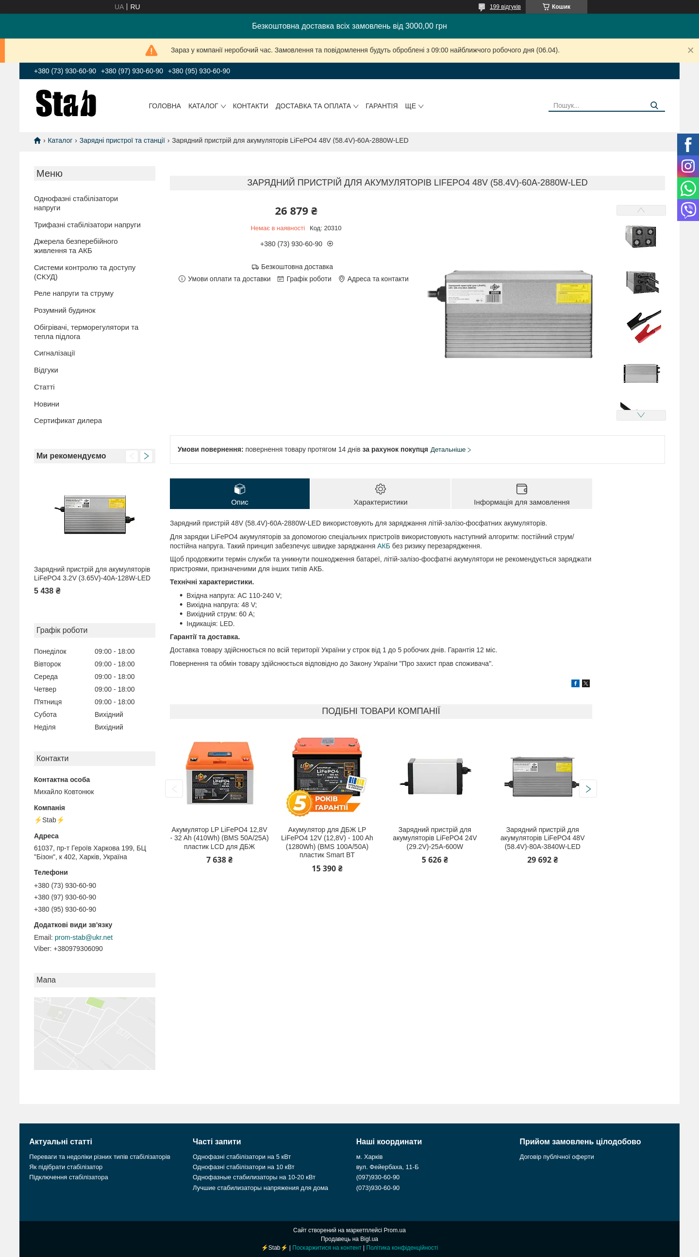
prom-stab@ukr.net (84, 937)
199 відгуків (505, 6)
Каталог (203, 106)
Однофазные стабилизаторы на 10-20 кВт (254, 1177)
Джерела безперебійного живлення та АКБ (76, 246)
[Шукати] (654, 106)
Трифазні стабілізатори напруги (87, 225)
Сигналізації (54, 353)
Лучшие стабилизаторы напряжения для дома (260, 1187)
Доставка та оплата (313, 106)
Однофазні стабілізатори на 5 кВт (242, 1156)
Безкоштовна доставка (297, 267)
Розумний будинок (65, 310)
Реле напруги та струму (74, 293)
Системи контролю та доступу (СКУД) (84, 272)
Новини (46, 404)
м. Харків (369, 1156)
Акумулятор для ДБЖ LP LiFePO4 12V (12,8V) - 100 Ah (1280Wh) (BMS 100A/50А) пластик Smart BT (327, 842)
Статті (44, 387)
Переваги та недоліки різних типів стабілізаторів (99, 1156)
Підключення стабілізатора (68, 1177)
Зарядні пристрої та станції (122, 140)
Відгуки (46, 370)
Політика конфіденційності (402, 1247)
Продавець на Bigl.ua (349, 1239)
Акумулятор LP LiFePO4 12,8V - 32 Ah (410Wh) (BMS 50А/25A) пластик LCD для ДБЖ (219, 838)
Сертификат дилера (68, 420)
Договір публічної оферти (556, 1156)
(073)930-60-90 (378, 1187)
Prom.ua (395, 1230)
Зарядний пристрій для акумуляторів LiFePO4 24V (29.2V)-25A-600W (435, 838)
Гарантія (382, 106)
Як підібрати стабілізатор (65, 1167)
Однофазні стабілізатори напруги (76, 203)
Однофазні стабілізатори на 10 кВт (244, 1167)
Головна (165, 106)
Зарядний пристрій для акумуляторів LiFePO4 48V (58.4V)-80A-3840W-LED (542, 838)
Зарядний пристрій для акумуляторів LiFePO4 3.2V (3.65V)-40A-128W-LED (92, 573)
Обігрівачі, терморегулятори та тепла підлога (86, 331)
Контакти (250, 106)
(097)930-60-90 (378, 1177)
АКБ (383, 546)
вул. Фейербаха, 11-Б (387, 1167)
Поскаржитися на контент (326, 1247)
